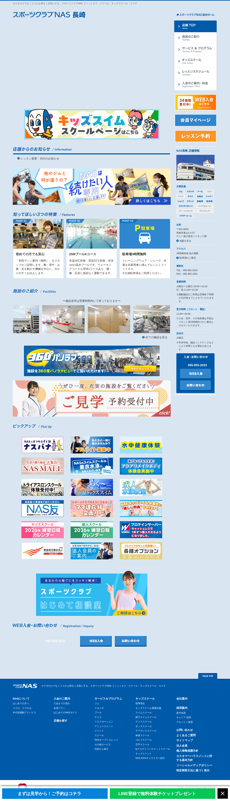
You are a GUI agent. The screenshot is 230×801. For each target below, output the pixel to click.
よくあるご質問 (186, 735)
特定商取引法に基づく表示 (192, 770)
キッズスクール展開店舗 (148, 708)
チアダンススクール (145, 730)
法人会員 (181, 745)
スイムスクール (143, 712)
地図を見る (185, 241)
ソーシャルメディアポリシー (194, 765)
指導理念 (140, 703)
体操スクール (142, 735)
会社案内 (181, 698)
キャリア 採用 (183, 717)
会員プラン (59, 708)
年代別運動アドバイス (24, 712)
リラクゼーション (104, 721)
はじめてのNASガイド (65, 712)
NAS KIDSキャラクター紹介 (150, 758)
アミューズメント (104, 726)
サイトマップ (184, 740)
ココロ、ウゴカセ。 (23, 708)
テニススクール (143, 721)
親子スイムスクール (145, 717)
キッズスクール (145, 698)
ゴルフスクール (143, 740)
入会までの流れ (62, 703)
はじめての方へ (21, 703)
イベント (99, 730)
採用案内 (181, 708)
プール (98, 712)
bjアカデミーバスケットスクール (152, 749)
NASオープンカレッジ (106, 740)
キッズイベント (143, 753)
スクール (99, 735)
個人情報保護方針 (187, 750)
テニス (98, 717)
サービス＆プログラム (108, 698)
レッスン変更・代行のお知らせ (40, 158)
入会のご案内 (62, 698)
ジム (97, 703)
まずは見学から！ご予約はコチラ (49, 793)
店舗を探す (60, 720)
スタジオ (99, 708)
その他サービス (103, 744)
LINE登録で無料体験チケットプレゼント (157, 793)
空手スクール (142, 744)
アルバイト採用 (184, 722)
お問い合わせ (184, 730)
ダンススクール (143, 726)
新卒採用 (181, 713)
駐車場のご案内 (188, 257)
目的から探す (102, 749)
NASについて (21, 698)
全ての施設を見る (156, 337)
